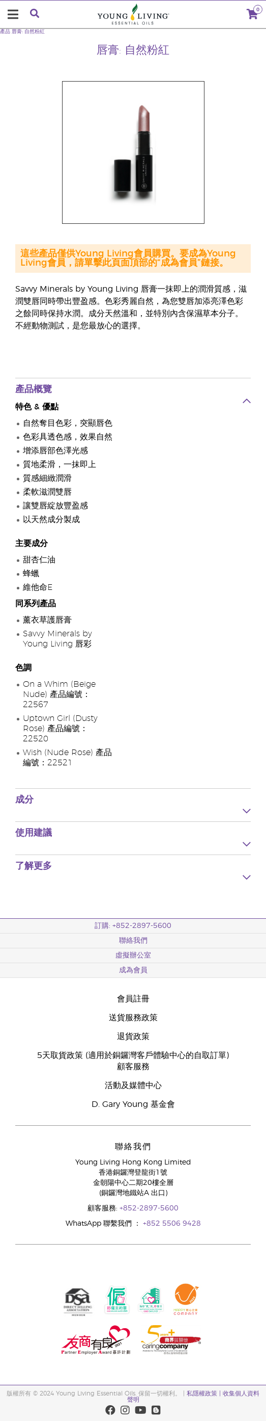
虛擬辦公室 (133, 955)
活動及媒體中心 (133, 1085)
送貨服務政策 (133, 1018)
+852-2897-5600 (149, 1208)
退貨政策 (133, 1036)
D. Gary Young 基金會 (133, 1104)
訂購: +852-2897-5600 (133, 925)
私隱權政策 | (205, 1393)
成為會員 (133, 970)
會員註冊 (133, 999)
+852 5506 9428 (172, 1223)
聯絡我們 (133, 940)
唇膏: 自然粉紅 (28, 31)
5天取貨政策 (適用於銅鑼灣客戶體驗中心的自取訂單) (133, 1055)
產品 (5, 31)
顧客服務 (133, 1067)
